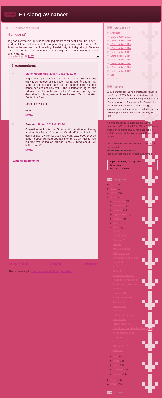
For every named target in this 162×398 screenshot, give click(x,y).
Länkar (114, 78)
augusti (118, 218)
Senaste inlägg (19, 263)
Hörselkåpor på (122, 323)
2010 (114, 379)
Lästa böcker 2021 (120, 36)
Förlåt (116, 231)
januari (117, 374)
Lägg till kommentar (26, 160)
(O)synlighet (120, 235)
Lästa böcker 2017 (120, 52)
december (119, 201)
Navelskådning (121, 248)
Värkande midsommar (126, 257)
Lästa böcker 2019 (120, 44)
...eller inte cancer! (124, 315)
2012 (114, 193)
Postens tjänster (122, 297)
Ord (112, 74)
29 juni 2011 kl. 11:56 (63, 73)
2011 (114, 197)
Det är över (119, 306)
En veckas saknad (123, 275)
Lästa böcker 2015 (120, 59)
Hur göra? (119, 240)
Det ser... (118, 310)
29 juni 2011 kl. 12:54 (51, 124)
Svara (29, 115)
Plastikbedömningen (125, 279)
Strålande (118, 262)
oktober (118, 210)
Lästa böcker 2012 (120, 71)
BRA (115, 266)
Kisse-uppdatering (124, 332)
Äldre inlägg (90, 263)
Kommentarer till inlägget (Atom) (52, 271)
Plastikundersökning (125, 284)
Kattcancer (119, 319)
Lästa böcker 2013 (120, 67)
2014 (114, 184)
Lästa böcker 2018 (120, 48)
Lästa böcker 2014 (120, 63)
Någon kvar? (120, 345)
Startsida (55, 263)
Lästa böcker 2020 (120, 40)
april (116, 360)
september (120, 214)
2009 (114, 384)
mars (116, 365)
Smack (117, 288)
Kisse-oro (118, 337)
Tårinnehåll (119, 301)
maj (115, 356)
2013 (114, 188)
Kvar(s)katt (119, 293)
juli (115, 223)
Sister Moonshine (36, 73)
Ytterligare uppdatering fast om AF (133, 328)
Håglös (117, 244)
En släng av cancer (43, 14)
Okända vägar (121, 253)
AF (114, 341)
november (119, 205)
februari (118, 369)
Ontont (117, 270)
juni (116, 227)
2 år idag (118, 350)
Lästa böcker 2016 (120, 55)
